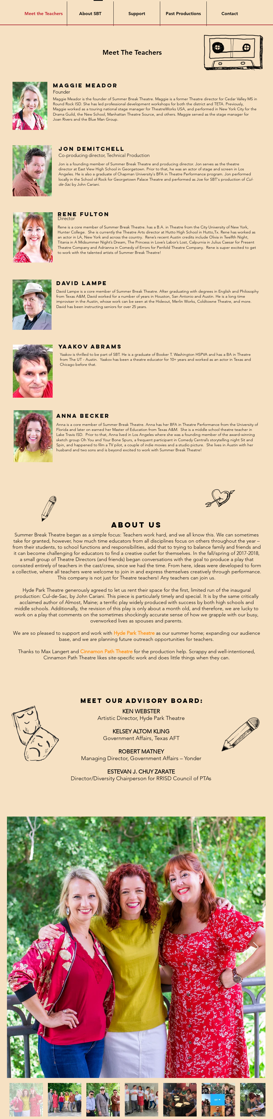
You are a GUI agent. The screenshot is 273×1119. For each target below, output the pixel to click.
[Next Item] (256, 947)
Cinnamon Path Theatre (106, 651)
